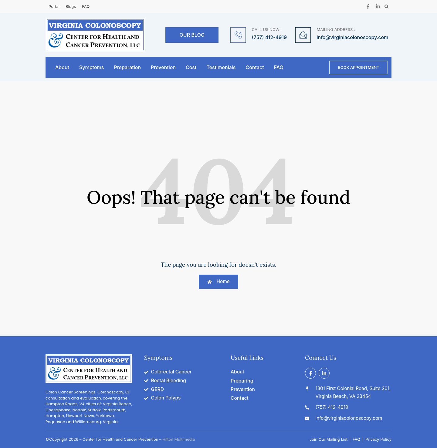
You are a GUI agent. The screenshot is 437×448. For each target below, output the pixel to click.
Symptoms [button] (91, 68)
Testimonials (220, 68)
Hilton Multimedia (178, 439)
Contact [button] (255, 68)
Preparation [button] (127, 68)
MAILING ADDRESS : (336, 29)
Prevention (163, 68)
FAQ (278, 68)
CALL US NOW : (267, 29)
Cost (191, 68)
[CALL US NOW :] (238, 35)
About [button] (62, 68)
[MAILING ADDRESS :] (303, 35)
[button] (386, 7)
